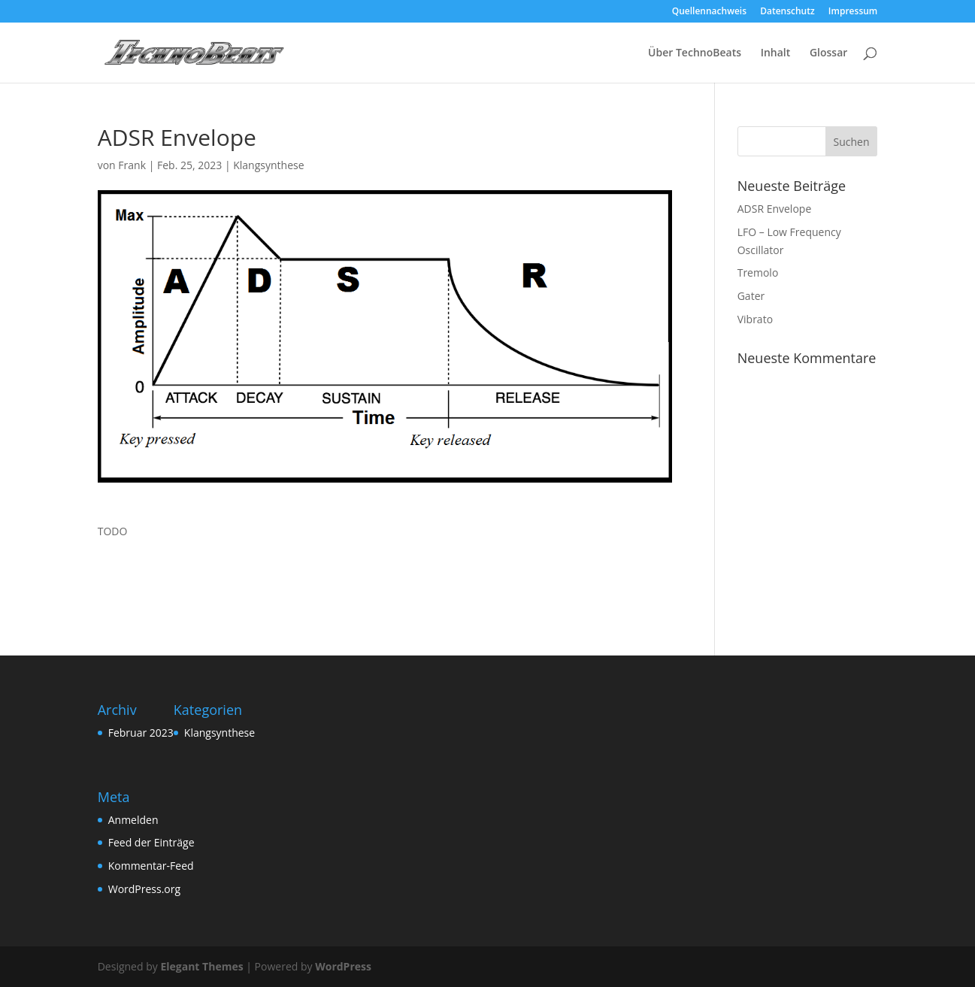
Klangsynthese (268, 165)
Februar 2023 (141, 732)
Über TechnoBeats (694, 53)
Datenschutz (787, 12)
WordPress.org (144, 889)
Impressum (852, 12)
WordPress (343, 966)
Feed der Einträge (151, 842)
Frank (132, 165)
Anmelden (133, 820)
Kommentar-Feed (151, 865)
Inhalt (776, 53)
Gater (751, 296)
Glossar (828, 53)
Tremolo (758, 272)
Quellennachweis (709, 12)
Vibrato (755, 319)
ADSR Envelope (774, 208)
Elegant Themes (201, 966)
